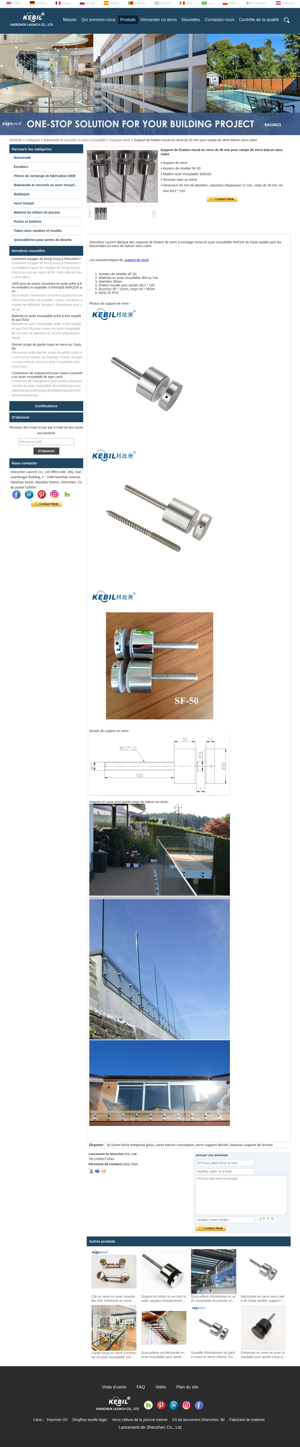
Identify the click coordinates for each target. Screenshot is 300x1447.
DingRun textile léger (89, 1420)
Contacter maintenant (46, 504)
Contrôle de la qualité (259, 19)
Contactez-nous (219, 19)
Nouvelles (191, 19)
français (66, 3)
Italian (189, 3)
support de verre (136, 260)
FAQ (141, 1387)
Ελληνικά (165, 3)
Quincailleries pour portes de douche (43, 240)
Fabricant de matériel (246, 1420)
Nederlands (288, 3)
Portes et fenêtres (27, 221)
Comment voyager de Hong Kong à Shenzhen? (46, 259)
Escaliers (21, 167)
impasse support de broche (251, 1145)
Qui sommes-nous (98, 19)
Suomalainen (259, 3)
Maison (70, 19)
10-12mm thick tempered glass (130, 1145)
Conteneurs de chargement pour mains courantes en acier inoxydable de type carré (47, 375)
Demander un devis (158, 19)
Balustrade (22, 157)
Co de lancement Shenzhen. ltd (198, 1420)
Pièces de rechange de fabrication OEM (44, 176)
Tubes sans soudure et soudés (38, 231)
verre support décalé (212, 1145)
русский (90, 3)
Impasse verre (119, 140)
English (16, 3)
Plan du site (187, 1387)
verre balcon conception (175, 1145)
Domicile (15, 140)
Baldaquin (22, 194)
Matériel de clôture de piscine (37, 212)
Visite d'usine (114, 1387)
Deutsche (41, 3)
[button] (142, 132)
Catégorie (33, 140)
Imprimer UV (57, 1420)
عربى (211, 3)
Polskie (233, 3)
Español (114, 3)
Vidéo (160, 1387)
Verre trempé (24, 203)
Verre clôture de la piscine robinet (139, 1420)
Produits (128, 19)
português (140, 3)
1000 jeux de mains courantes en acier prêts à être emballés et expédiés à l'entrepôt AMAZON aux (47, 287)
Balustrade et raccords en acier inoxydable (75, 140)
